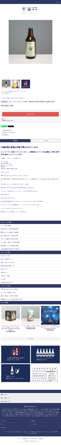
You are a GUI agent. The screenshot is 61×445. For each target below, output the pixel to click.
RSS (32, 433)
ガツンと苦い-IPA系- (8, 91)
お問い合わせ (3, 427)
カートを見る (34, 424)
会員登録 (33, 420)
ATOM (35, 433)
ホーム (3, 91)
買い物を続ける (4, 134)
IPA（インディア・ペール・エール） (20, 91)
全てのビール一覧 (8, 92)
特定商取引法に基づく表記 (7, 120)
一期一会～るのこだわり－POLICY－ (10, 289)
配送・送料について (19, 431)
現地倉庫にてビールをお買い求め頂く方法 (11, 299)
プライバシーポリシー (45, 431)
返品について (4, 118)
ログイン (2, 424)
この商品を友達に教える (6, 130)
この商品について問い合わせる (7, 132)
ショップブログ (27, 433)
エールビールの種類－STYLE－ (9, 292)
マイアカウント (4, 420)
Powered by (30, 441)
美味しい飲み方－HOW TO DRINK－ (10, 296)
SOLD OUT (30, 114)
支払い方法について (10, 431)
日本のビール (7, 93)
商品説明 (15, 140)
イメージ (46, 140)
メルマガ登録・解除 (53, 431)
